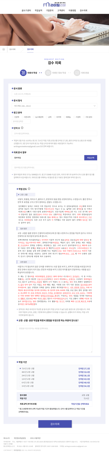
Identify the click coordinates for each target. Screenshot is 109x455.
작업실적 (38, 10)
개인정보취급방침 (20, 438)
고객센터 (61, 10)
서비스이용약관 (35, 438)
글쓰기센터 (26, 10)
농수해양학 (39, 117)
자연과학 (27, 117)
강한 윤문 (23, 262)
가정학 (78, 117)
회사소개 (6, 438)
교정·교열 (24, 194)
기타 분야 (88, 117)
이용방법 (72, 10)
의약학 (58, 117)
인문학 (16, 117)
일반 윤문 (23, 228)
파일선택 (90, 157)
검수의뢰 (83, 10)
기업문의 (50, 10)
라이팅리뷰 (54, 4)
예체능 (68, 117)
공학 (49, 117)
